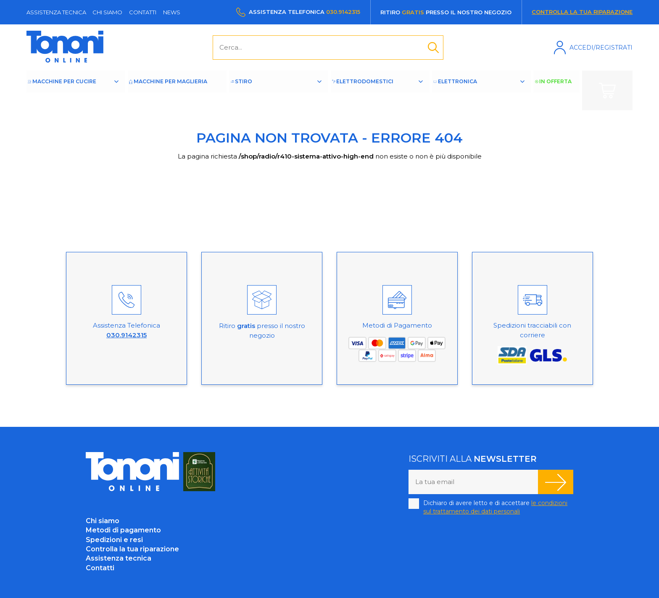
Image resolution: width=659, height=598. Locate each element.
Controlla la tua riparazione (582, 11)
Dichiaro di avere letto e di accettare (495, 507)
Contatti (142, 12)
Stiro (261, 90)
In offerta (557, 90)
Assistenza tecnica (56, 12)
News (171, 12)
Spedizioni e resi (114, 540)
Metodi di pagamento (123, 530)
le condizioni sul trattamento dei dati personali (495, 507)
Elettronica (469, 90)
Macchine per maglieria (175, 90)
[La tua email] (473, 482)
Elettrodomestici (376, 90)
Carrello (607, 90)
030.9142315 (343, 11)
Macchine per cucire (74, 90)
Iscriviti (555, 482)
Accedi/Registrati (601, 47)
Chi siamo (107, 12)
